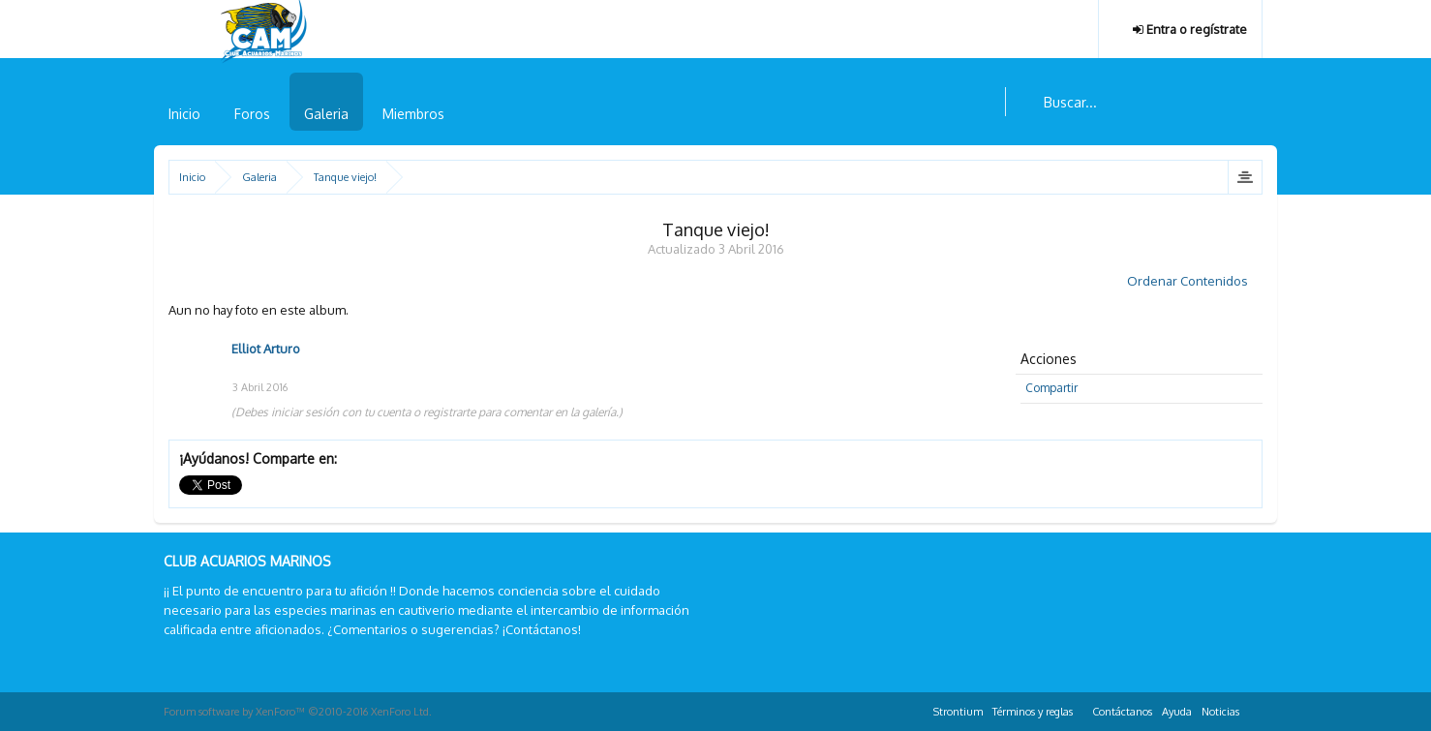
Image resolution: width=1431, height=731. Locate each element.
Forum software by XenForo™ (298, 711)
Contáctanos (1122, 711)
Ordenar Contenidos (1195, 281)
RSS (1256, 709)
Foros (252, 114)
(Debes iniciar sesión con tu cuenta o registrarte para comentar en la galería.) (427, 412)
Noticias (1220, 711)
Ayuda (1177, 711)
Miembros (413, 114)
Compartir (1051, 388)
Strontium (958, 711)
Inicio (184, 114)
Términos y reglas (1032, 711)
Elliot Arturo (265, 348)
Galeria (326, 114)
